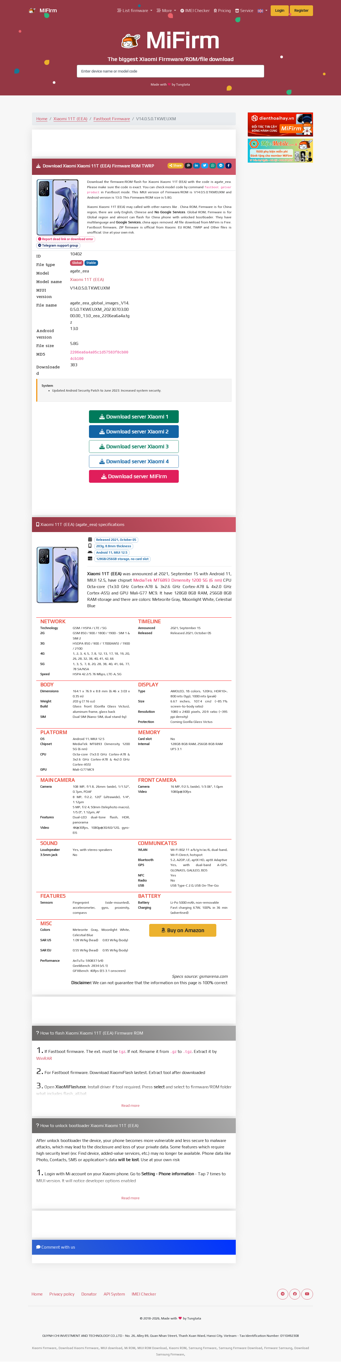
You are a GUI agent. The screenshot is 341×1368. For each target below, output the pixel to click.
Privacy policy (61, 1294)
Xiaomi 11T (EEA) (70, 118)
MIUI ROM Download (152, 1348)
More (165, 10)
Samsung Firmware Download (240, 1348)
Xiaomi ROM (177, 1348)
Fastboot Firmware (112, 118)
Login (279, 10)
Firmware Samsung (278, 1348)
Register (301, 10)
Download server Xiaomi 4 (134, 461)
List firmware (133, 10)
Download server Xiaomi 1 (134, 416)
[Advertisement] (134, 143)
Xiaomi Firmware (44, 1348)
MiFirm (42, 11)
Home (41, 118)
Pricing (222, 10)
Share (175, 165)
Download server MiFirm (134, 476)
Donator (89, 1294)
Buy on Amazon (182, 930)
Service (244, 10)
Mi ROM (129, 1348)
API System (114, 1294)
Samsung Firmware (203, 1348)
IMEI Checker (195, 10)
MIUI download (111, 1348)
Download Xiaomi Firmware (79, 1348)
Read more (130, 1105)
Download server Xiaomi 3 (134, 446)
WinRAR (44, 1058)
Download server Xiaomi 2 (134, 431)
